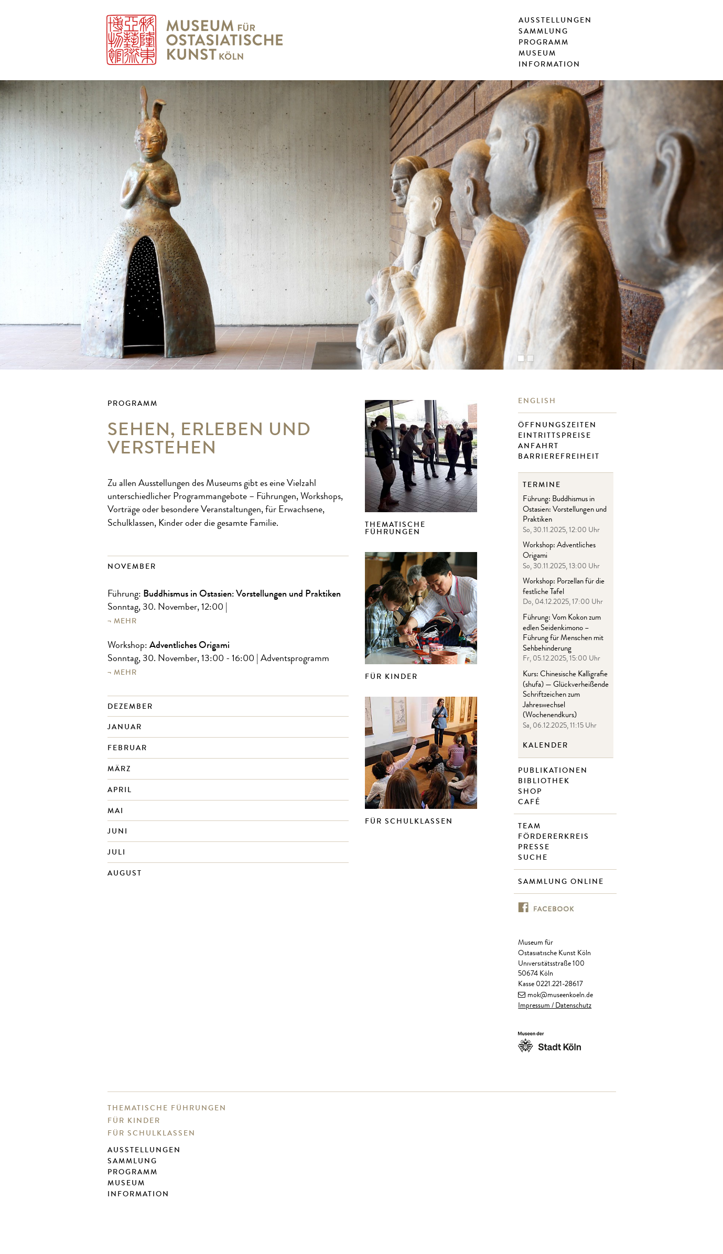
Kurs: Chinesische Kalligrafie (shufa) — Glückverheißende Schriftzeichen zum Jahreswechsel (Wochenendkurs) (566, 695)
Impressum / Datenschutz (554, 1006)
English (538, 401)
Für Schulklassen (409, 821)
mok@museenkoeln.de (560, 995)
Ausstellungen (555, 20)
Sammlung (543, 31)
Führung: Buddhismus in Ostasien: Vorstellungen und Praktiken (565, 510)
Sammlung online (562, 881)
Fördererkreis (555, 836)
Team (531, 826)
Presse (535, 847)
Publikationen (554, 770)
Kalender (545, 745)
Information (549, 64)
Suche (534, 857)
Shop (531, 791)
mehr (125, 621)
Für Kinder (391, 677)
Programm (544, 42)
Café (530, 802)
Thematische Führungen (395, 528)
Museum (537, 53)
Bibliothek (545, 781)
